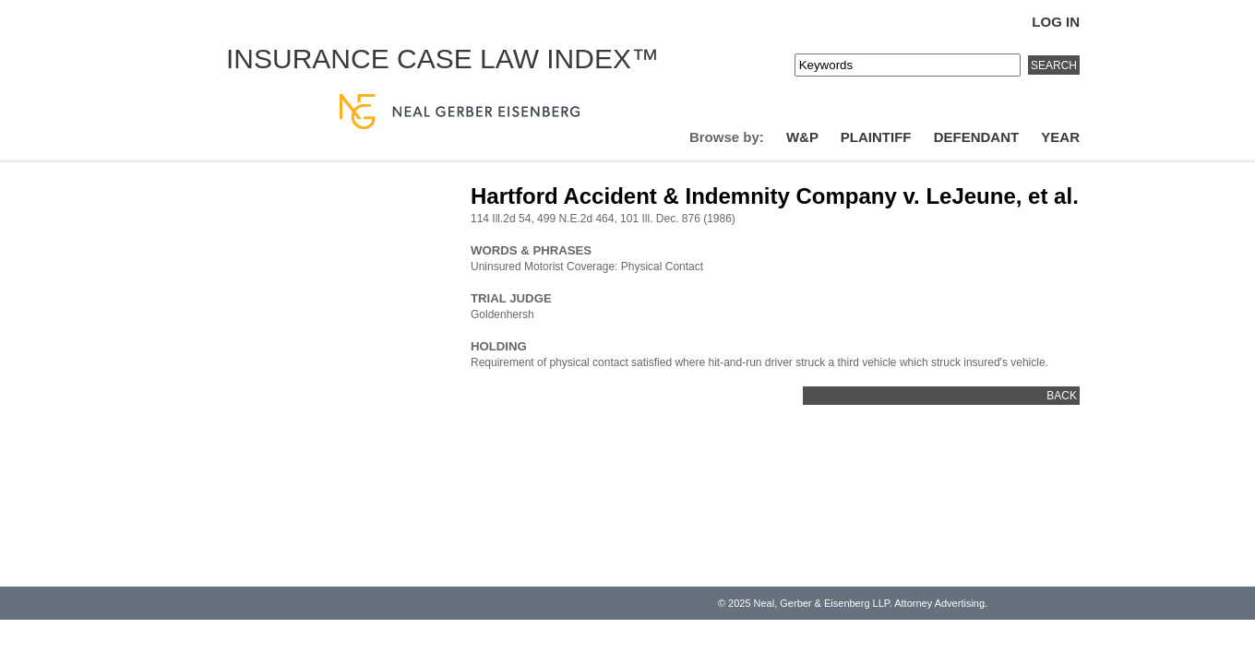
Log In (1056, 22)
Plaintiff (876, 137)
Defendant (977, 137)
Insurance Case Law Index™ (442, 58)
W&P (802, 137)
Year (1060, 137)
